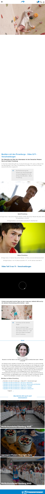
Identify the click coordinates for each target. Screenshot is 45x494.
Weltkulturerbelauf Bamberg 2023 (16, 484)
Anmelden (43, 2)
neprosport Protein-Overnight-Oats (16, 455)
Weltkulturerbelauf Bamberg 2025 (16, 427)
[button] (1, 2)
